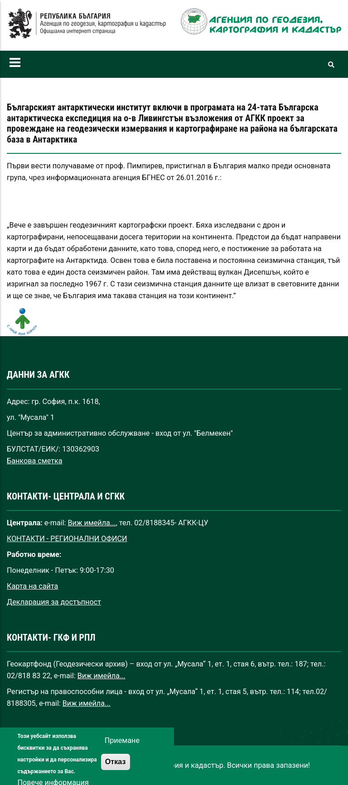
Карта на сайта (32, 586)
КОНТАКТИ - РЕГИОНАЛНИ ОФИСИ (67, 538)
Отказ (115, 767)
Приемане (122, 746)
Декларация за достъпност (54, 602)
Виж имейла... (92, 523)
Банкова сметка (35, 461)
